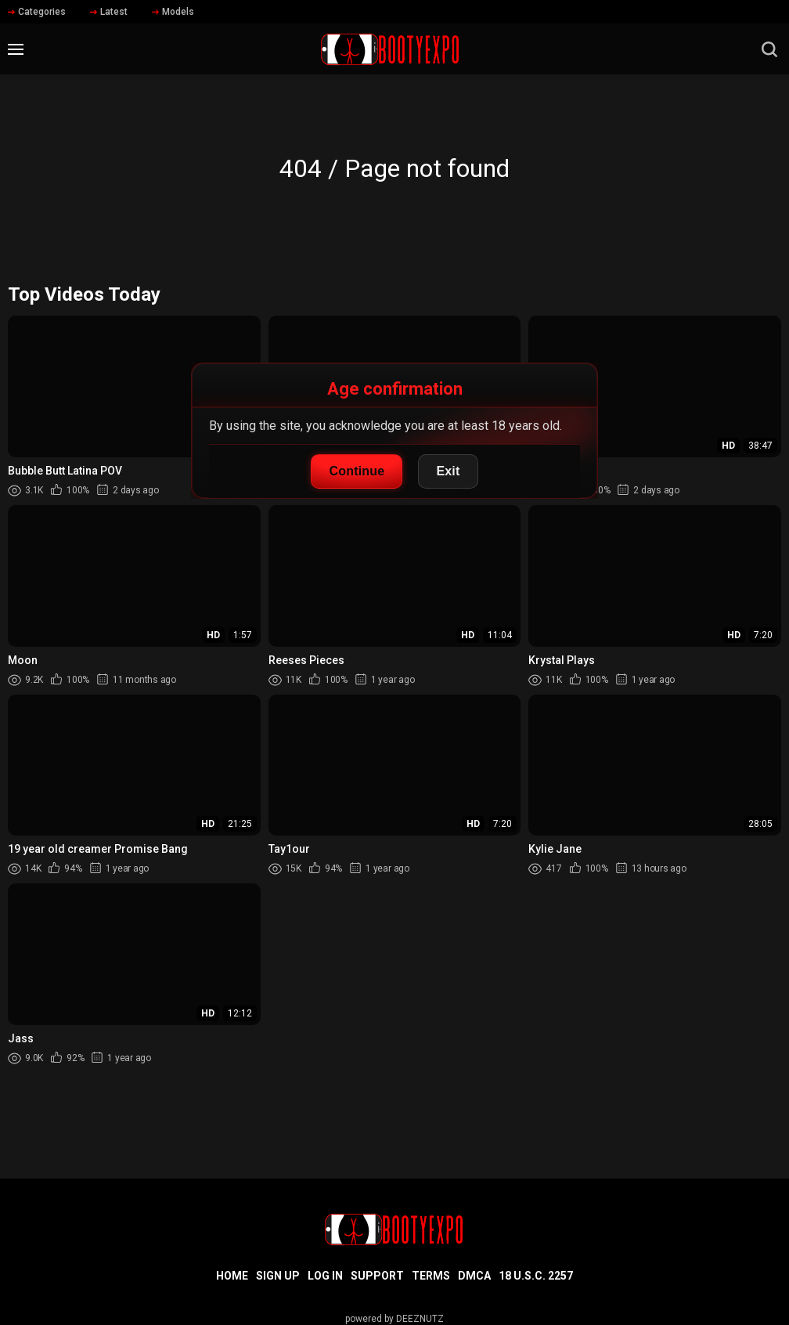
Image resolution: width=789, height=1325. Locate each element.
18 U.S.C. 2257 (536, 1275)
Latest (109, 11)
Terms (431, 1275)
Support (377, 1275)
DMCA (474, 1275)
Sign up (278, 1275)
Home (232, 1275)
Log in (325, 1275)
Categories (37, 11)
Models (173, 11)
